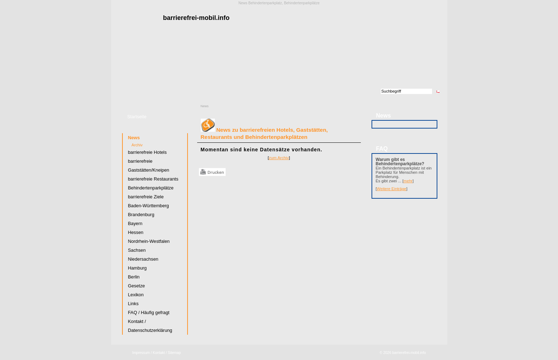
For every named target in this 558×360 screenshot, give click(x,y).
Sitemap (174, 353)
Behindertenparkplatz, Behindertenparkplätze (284, 3)
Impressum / (142, 353)
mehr (408, 181)
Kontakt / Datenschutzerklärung (150, 326)
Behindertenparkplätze (151, 188)
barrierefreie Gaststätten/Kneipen (148, 165)
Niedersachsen (143, 259)
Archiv (137, 145)
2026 (387, 353)
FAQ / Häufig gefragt (149, 312)
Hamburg (137, 268)
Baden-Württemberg (148, 205)
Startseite (137, 116)
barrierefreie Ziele (146, 196)
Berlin (134, 277)
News (205, 106)
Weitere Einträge (391, 189)
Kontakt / (160, 353)
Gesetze (136, 285)
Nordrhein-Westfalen (149, 241)
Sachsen (137, 250)
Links (133, 303)
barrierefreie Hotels (147, 152)
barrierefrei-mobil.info (409, 353)
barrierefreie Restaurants (153, 179)
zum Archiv (279, 158)
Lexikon (136, 294)
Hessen (135, 232)
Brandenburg (141, 214)
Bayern (135, 223)
